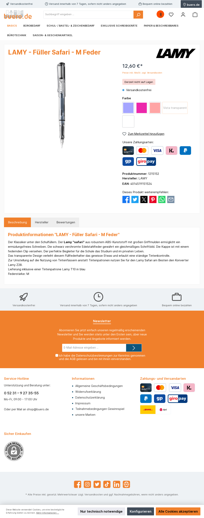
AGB (73, 359)
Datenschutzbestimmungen (94, 355)
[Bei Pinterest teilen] (152, 199)
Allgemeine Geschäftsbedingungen (99, 386)
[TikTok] (106, 484)
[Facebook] (77, 484)
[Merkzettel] (171, 14)
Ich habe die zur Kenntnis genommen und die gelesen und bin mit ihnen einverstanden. (102, 357)
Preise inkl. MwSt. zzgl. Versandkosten (142, 73)
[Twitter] (97, 484)
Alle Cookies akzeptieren (178, 511)
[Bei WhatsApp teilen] (161, 199)
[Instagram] (87, 484)
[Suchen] (138, 15)
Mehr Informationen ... (47, 513)
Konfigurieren (140, 511)
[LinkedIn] (116, 484)
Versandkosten (93, 494)
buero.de (191, 4)
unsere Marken (85, 414)
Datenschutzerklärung (90, 397)
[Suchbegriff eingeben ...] (88, 15)
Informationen (83, 379)
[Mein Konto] (183, 14)
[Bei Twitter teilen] (134, 199)
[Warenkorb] (195, 14)
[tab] (17, 222)
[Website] (126, 484)
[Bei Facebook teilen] (126, 199)
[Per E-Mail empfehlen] (170, 199)
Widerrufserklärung (88, 391)
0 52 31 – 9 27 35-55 (21, 393)
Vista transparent (175, 108)
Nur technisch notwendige (101, 511)
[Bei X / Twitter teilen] (143, 199)
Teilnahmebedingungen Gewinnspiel (99, 409)
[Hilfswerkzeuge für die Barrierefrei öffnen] (161, 14)
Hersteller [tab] (41, 222)
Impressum (82, 403)
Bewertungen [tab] (65, 222)
